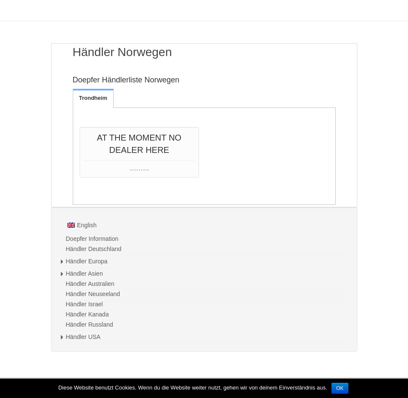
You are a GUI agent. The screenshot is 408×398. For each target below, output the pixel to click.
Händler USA (83, 336)
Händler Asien (84, 273)
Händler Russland (89, 324)
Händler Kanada (87, 314)
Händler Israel (84, 304)
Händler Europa (87, 261)
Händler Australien (90, 283)
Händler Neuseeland (93, 294)
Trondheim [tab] (93, 98)
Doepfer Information (92, 238)
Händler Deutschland (94, 249)
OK (339, 388)
